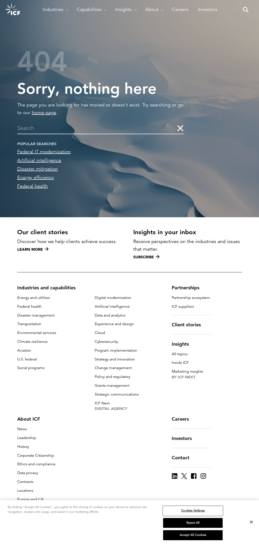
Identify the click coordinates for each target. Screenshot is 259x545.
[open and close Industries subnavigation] (56, 9)
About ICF (31, 419)
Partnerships (188, 287)
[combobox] (97, 128)
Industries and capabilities (49, 287)
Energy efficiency (35, 177)
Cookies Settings (193, 511)
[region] (129, 522)
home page (44, 113)
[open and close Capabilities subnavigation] (92, 9)
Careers (183, 419)
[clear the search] (180, 128)
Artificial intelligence (39, 160)
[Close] (251, 522)
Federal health (32, 186)
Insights (183, 344)
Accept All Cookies (193, 535)
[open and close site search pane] (245, 9)
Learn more (33, 249)
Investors (185, 438)
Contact (183, 457)
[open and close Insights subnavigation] (126, 9)
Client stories (189, 324)
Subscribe (146, 257)
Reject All (192, 523)
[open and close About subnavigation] (154, 9)
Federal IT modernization (44, 152)
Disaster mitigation (37, 169)
